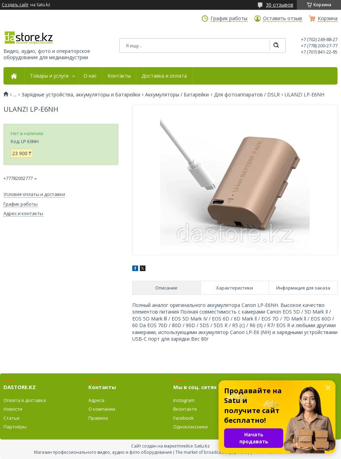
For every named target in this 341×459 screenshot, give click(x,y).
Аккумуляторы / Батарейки (177, 95)
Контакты (119, 76)
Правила (98, 418)
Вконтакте (185, 409)
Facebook (183, 418)
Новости (12, 409)
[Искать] (276, 45)
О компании (101, 409)
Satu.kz (202, 446)
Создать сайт (15, 4)
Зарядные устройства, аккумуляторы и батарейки (81, 95)
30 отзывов (279, 4)
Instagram (184, 400)
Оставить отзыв (282, 18)
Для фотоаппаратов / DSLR (247, 95)
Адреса (96, 400)
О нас (90, 76)
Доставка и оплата (164, 76)
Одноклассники (190, 427)
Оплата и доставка (24, 400)
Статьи (11, 418)
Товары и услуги (49, 76)
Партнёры (14, 427)
